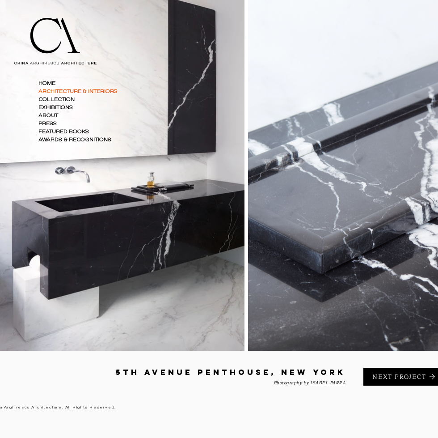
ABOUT (48, 116)
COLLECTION (56, 99)
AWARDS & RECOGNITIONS (74, 140)
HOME (46, 83)
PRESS (47, 124)
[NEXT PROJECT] (400, 377)
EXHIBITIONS (55, 108)
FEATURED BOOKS (63, 132)
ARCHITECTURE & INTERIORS (77, 91)
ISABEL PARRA (327, 383)
